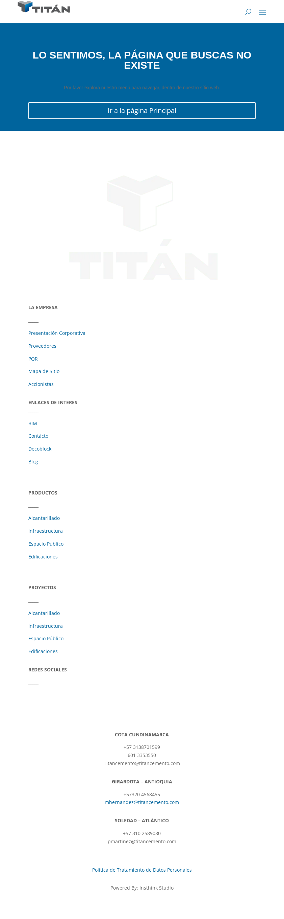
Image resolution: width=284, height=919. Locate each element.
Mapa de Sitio (43, 371)
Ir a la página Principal (142, 110)
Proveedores (42, 346)
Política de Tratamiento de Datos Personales (142, 870)
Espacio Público (45, 544)
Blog (33, 461)
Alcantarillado (44, 518)
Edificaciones (43, 556)
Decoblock (39, 448)
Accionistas (41, 384)
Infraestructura (45, 531)
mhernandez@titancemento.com (142, 802)
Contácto (38, 436)
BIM (32, 423)
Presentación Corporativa (56, 333)
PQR (33, 358)
